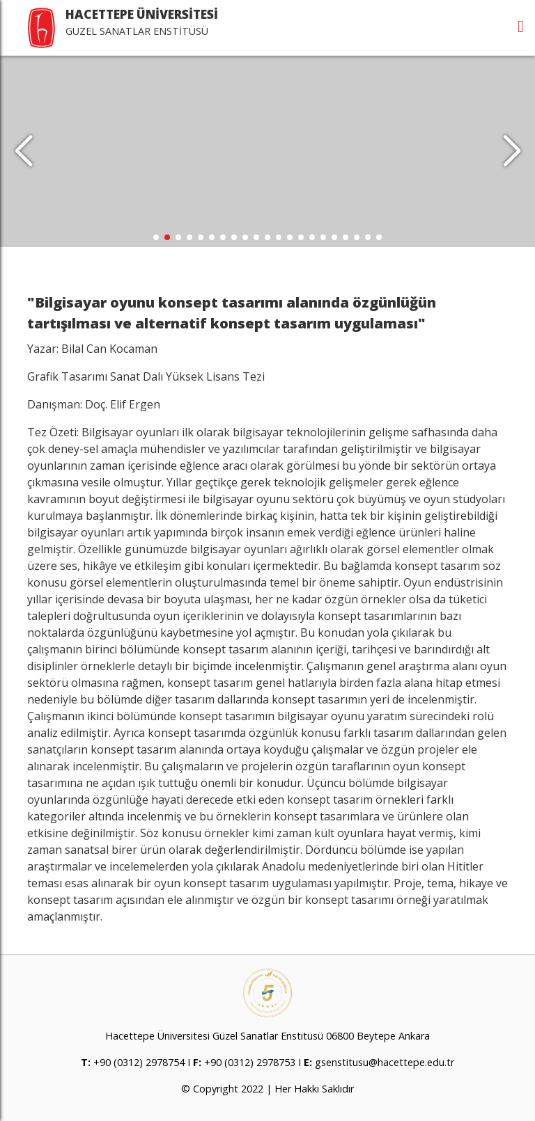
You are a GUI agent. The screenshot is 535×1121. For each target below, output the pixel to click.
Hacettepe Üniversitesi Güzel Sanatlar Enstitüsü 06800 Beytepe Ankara (267, 1035)
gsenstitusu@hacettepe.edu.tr (384, 1062)
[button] (511, 151)
